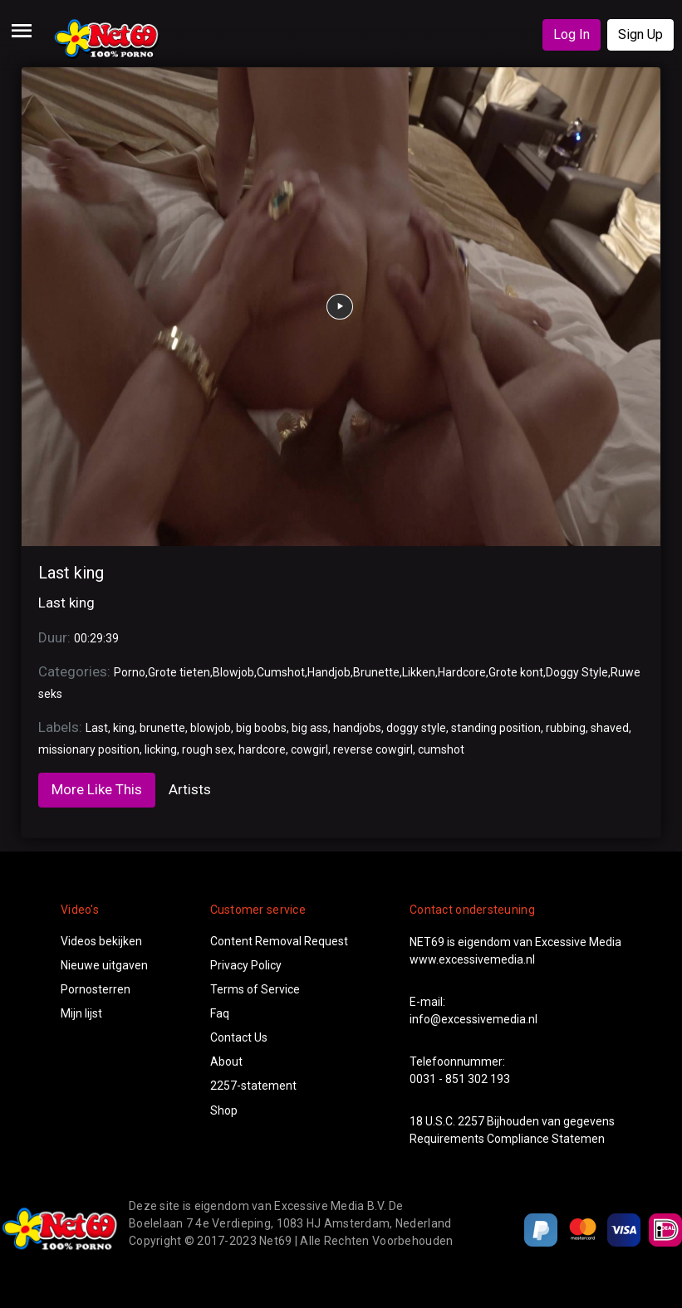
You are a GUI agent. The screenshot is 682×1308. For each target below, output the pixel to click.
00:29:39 (96, 638)
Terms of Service (255, 989)
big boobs (261, 728)
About (226, 1061)
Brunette (376, 672)
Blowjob (233, 672)
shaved (610, 728)
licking (161, 749)
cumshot (441, 749)
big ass (310, 728)
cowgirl (309, 749)
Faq (219, 1013)
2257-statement (253, 1085)
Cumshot (281, 672)
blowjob (210, 728)
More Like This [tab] (97, 789)
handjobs (357, 728)
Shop (224, 1110)
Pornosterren (95, 989)
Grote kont (515, 672)
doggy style (416, 728)
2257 (471, 1121)
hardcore (262, 749)
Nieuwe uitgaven (104, 965)
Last (97, 728)
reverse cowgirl (373, 749)
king (124, 728)
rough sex (207, 749)
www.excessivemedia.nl (472, 959)
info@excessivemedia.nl (473, 1019)
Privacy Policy (246, 965)
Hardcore (462, 672)
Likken (418, 672)
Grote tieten (179, 672)
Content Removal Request (279, 941)
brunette (162, 728)
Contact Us (238, 1037)
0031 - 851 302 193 (460, 1079)
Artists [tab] (190, 789)
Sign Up (640, 34)
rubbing (566, 728)
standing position (496, 728)
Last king (71, 573)
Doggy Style (577, 672)
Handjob (329, 672)
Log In (571, 34)
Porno (129, 672)
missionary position (89, 749)
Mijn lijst (81, 1013)
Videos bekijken (101, 941)
